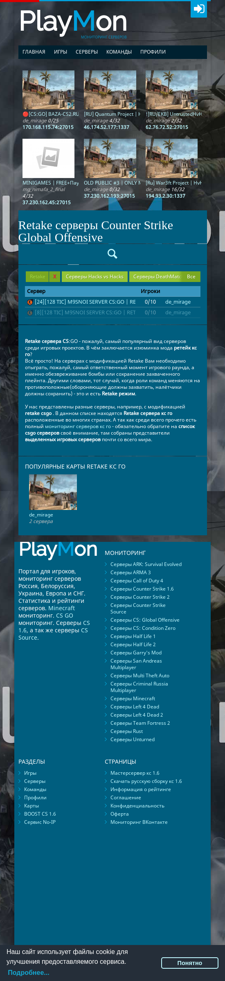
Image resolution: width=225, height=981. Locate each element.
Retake (43, 276)
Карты (31, 805)
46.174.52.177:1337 (106, 127)
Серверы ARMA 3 (130, 572)
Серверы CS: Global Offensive (145, 619)
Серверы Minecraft (132, 698)
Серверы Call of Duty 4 (136, 580)
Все (191, 276)
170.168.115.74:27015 (48, 127)
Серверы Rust (126, 731)
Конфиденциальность (137, 805)
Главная (33, 51)
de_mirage (178, 301)
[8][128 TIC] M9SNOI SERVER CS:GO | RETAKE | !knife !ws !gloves (114, 312)
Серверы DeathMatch (158, 276)
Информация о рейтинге (140, 789)
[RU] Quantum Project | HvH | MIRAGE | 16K (134, 114)
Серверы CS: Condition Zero (143, 628)
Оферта (119, 813)
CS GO (64, 615)
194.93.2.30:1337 (165, 195)
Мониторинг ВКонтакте (139, 822)
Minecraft (61, 608)
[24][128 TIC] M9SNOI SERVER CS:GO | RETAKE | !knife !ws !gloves (115, 301)
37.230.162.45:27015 (46, 202)
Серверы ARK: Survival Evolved (146, 564)
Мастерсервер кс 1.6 (135, 772)
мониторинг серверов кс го (78, 426)
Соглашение (125, 797)
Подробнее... (28, 972)
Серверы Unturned (132, 739)
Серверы (87, 51)
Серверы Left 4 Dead (134, 706)
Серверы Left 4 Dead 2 (136, 714)
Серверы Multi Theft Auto (139, 675)
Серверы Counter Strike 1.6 (142, 588)
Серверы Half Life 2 (133, 644)
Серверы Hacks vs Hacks (95, 276)
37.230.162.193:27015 (109, 195)
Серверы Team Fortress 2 (140, 722)
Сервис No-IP (40, 822)
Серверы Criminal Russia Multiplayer (139, 687)
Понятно (190, 963)
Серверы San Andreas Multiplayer (136, 664)
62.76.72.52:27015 (167, 127)
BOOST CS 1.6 (40, 813)
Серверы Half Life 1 (133, 636)
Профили (153, 51)
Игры (60, 51)
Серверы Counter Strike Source (138, 608)
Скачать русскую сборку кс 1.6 (146, 781)
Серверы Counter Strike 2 (140, 596)
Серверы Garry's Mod (136, 652)
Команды (119, 51)
